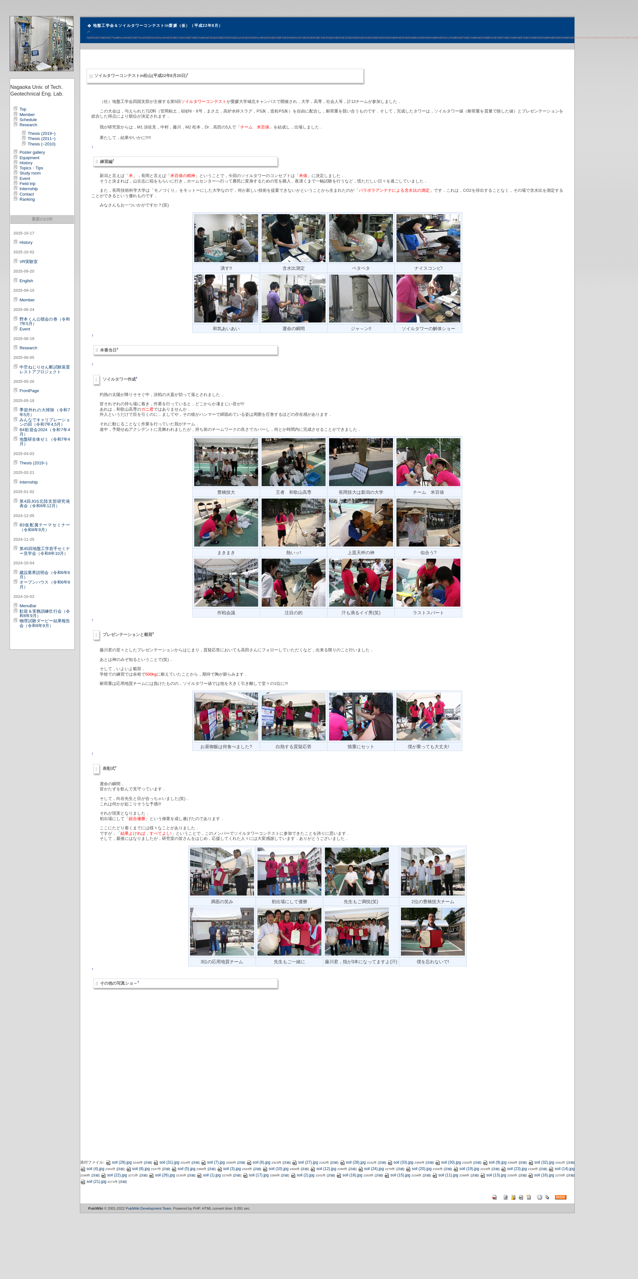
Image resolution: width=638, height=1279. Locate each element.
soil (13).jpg (493, 1175)
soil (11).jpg (445, 1175)
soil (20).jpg (418, 1169)
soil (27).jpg (305, 1162)
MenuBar (27, 605)
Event (24, 178)
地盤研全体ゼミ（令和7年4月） (44, 441)
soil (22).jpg (114, 1175)
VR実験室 (28, 261)
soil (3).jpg (229, 1169)
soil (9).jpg (494, 1162)
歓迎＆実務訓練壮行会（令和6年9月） (44, 613)
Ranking (27, 199)
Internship (28, 188)
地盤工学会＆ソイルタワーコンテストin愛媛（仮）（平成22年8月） (158, 25)
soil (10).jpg (275, 1169)
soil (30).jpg (448, 1162)
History (25, 162)
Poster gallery (32, 152)
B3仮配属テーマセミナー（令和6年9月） (44, 527)
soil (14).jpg (561, 1169)
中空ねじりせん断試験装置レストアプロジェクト (44, 369)
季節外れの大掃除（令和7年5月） (44, 412)
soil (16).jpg (541, 1175)
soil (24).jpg (371, 1169)
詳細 (148, 1162)
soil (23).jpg (514, 1169)
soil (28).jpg (353, 1162)
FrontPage (29, 390)
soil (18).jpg (349, 1175)
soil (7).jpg (213, 1162)
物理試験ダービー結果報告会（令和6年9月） (44, 623)
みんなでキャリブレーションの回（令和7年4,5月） (44, 422)
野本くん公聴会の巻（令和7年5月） (44, 321)
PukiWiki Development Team (148, 1208)
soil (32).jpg (541, 1162)
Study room (30, 173)
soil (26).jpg (162, 1175)
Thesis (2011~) (42, 138)
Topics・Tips (31, 168)
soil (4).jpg (92, 1169)
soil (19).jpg (466, 1169)
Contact (26, 194)
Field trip (27, 183)
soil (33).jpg (400, 1162)
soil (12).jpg (323, 1169)
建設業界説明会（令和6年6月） (44, 574)
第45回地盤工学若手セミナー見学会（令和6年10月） (44, 550)
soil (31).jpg (166, 1162)
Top (22, 109)
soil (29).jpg (118, 1162)
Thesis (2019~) (42, 133)
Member (27, 114)
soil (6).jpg (258, 1162)
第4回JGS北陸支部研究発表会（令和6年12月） (44, 503)
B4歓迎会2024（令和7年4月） (44, 432)
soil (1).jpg (208, 1175)
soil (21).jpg (93, 1181)
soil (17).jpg (255, 1175)
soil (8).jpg (138, 1169)
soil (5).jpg (183, 1169)
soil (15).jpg (397, 1175)
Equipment (29, 157)
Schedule (28, 119)
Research (28, 124)
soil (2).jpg (302, 1175)
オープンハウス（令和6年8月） (44, 584)
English (26, 280)
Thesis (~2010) (42, 144)
